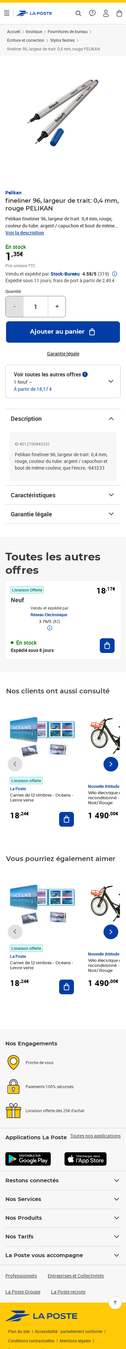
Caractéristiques (63, 495)
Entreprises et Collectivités (76, 1276)
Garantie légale (63, 514)
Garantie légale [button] (63, 354)
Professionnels (21, 1276)
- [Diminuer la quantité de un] (14, 306)
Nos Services (63, 1199)
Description (63, 418)
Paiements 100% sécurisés (50, 1086)
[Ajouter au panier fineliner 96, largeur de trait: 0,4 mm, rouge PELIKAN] (63, 332)
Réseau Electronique (49, 614)
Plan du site (19, 1331)
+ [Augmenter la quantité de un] (57, 306)
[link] (41, 1316)
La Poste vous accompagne (63, 1255)
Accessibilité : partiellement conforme (68, 1331)
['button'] (34, 13)
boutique (34, 31)
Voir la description (24, 232)
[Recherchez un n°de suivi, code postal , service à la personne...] (78, 13)
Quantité (13, 291)
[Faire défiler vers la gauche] (15, 764)
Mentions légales (75, 1340)
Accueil (13, 31)
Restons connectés (63, 1181)
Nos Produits (63, 1218)
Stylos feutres (62, 40)
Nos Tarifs (63, 1237)
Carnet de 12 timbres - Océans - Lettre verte (41, 797)
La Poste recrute (68, 1292)
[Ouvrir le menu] (6, 13)
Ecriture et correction (25, 40)
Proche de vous (39, 1062)
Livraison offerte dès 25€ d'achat (55, 1110)
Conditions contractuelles (31, 1340)
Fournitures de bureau (68, 31)
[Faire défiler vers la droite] (111, 764)
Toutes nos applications (95, 1136)
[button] (106, 13)
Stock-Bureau (65, 274)
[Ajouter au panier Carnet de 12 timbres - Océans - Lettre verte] (66, 819)
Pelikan (13, 192)
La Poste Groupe (22, 1292)
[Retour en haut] (115, 1302)
